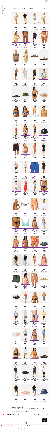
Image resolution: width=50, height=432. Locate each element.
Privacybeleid (10, 419)
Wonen (26, 423)
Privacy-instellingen (11, 421)
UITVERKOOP (3, 18)
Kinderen (26, 420)
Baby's (26, 419)
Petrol (27, 410)
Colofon (10, 418)
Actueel (34, 418)
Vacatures (2, 419)
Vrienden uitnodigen (3, 418)
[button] (46, 1)
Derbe (33, 410)
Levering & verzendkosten (20, 418)
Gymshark (36, 410)
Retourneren (18, 419)
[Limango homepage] (4, 1)
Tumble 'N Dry (13, 410)
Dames (2, 15)
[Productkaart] (16, 22)
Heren (2, 16)
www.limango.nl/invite (28, 430)
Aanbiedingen (27, 418)
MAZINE (42, 410)
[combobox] (42, 3)
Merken (26, 424)
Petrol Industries (24, 410)
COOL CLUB (30, 410)
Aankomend (35, 419)
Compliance (10, 422)
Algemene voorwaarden (12, 420)
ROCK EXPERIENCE (18, 410)
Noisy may (39, 410)
